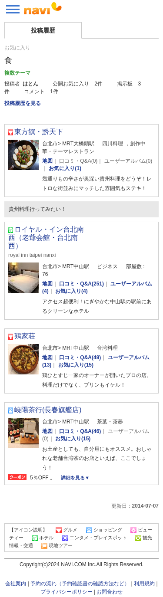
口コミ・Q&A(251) (81, 284)
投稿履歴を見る (22, 103)
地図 (47, 161)
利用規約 (144, 584)
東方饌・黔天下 (38, 131)
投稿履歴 (43, 30)
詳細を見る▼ (75, 477)
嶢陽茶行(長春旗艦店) (47, 409)
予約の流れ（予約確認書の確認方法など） (80, 584)
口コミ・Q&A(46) (80, 431)
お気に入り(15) (75, 365)
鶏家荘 (24, 336)
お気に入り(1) (65, 168)
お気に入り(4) (71, 291)
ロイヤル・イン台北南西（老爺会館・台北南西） (46, 237)
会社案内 (15, 584)
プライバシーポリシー (66, 592)
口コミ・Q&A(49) (80, 357)
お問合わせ (109, 592)
